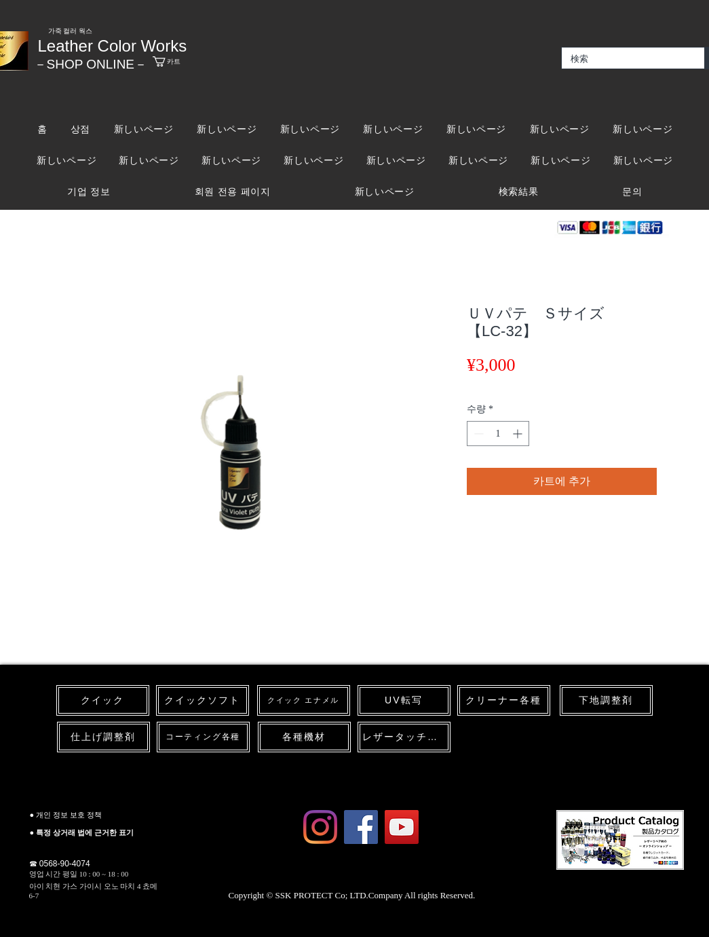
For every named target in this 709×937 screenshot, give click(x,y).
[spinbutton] (498, 433)
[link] (182, 61)
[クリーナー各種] (503, 700)
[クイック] (102, 700)
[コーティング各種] (203, 737)
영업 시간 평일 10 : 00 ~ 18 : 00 (79, 874)
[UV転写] (404, 700)
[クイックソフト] (202, 700)
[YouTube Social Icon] (402, 827)
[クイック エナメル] (303, 700)
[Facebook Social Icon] (361, 827)
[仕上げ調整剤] (103, 737)
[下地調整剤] (606, 700)
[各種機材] (304, 737)
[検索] (623, 59)
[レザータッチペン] (404, 737)
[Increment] (518, 433)
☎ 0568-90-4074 (59, 863)
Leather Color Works (112, 46)
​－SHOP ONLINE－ (91, 64)
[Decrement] (477, 433)
